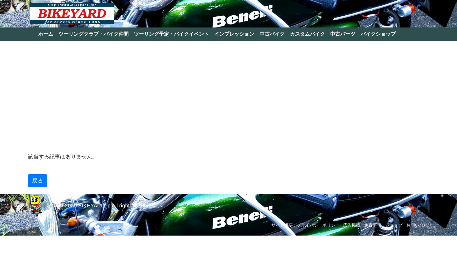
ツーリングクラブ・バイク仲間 (94, 34)
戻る (37, 180)
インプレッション (234, 34)
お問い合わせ (419, 225)
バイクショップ (378, 34)
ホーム (45, 34)
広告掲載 (351, 225)
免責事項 (372, 225)
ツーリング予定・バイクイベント (171, 34)
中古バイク (272, 34)
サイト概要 (282, 225)
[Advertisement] (228, 96)
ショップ (393, 225)
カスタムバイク (307, 34)
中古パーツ (342, 34)
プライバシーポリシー (318, 225)
